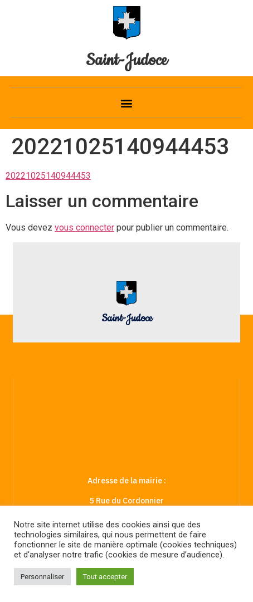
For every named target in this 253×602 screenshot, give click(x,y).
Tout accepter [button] (105, 576)
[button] (127, 103)
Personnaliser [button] (42, 576)
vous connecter (84, 227)
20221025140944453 (48, 175)
